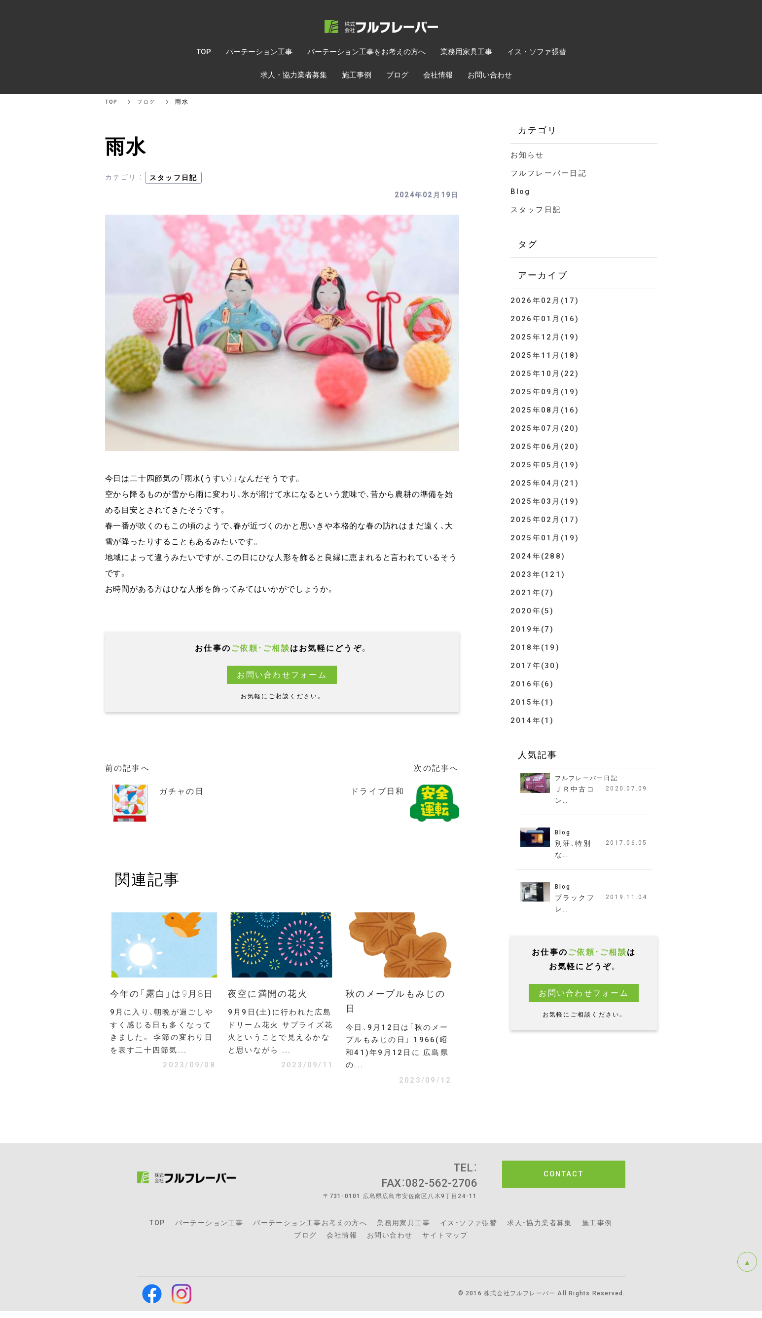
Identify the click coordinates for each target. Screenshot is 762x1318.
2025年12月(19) (545, 337)
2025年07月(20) (545, 428)
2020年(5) (532, 610)
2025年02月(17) (545, 519)
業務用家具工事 (403, 1230)
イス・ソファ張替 (468, 1230)
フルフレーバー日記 (548, 173)
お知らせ (527, 155)
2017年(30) (535, 665)
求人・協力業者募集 (539, 1230)
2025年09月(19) (545, 391)
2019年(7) (532, 629)
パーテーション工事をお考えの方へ (366, 51)
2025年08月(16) (545, 410)
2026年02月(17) (545, 300)
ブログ (150, 101)
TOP (112, 101)
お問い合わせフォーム (282, 674)
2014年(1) (532, 720)
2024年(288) (538, 556)
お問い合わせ (389, 1242)
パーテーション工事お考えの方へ (310, 1230)
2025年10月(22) (545, 373)
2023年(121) (538, 574)
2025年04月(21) (545, 483)
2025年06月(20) (545, 446)
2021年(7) (532, 592)
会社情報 (342, 1242)
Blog (520, 191)
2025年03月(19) (545, 501)
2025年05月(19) (545, 464)
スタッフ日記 (173, 178)
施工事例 (597, 1230)
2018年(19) (535, 647)
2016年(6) (532, 683)
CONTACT (563, 1181)
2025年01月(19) (545, 537)
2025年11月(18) (545, 355)
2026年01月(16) (545, 318)
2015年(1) (532, 702)
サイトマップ (445, 1242)
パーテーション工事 (209, 1230)
